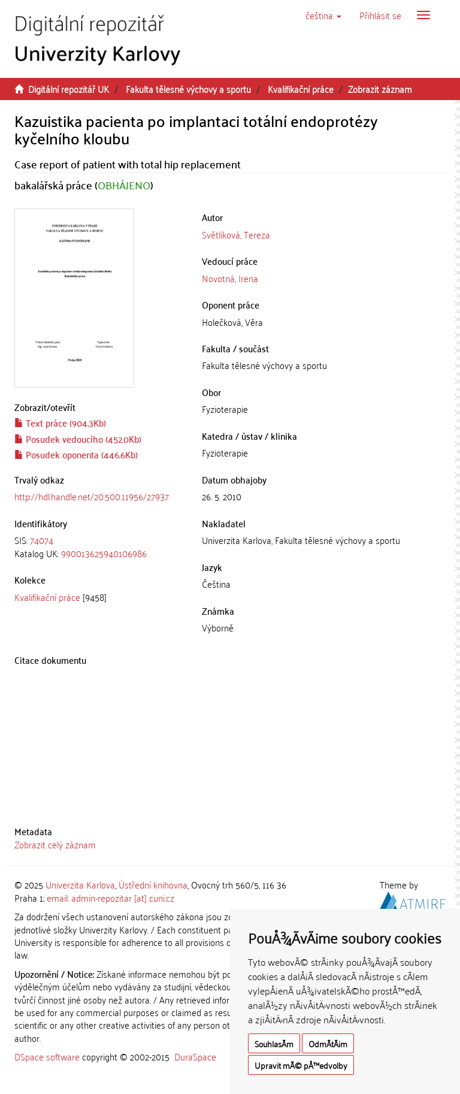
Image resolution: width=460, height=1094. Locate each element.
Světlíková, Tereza (236, 234)
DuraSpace (195, 1056)
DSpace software (47, 1056)
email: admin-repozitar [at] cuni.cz (110, 897)
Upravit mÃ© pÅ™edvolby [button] (301, 1064)
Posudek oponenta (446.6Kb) (76, 454)
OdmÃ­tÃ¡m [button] (327, 1043)
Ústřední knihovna (153, 884)
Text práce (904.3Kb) (60, 422)
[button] (323, 15)
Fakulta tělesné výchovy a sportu (188, 88)
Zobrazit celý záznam (55, 844)
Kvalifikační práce (301, 88)
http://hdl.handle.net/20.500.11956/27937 (91, 496)
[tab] (99, 547)
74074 (41, 539)
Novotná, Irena (230, 278)
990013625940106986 (104, 553)
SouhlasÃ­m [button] (274, 1043)
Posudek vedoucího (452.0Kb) (77, 438)
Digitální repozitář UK (68, 88)
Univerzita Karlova (80, 884)
